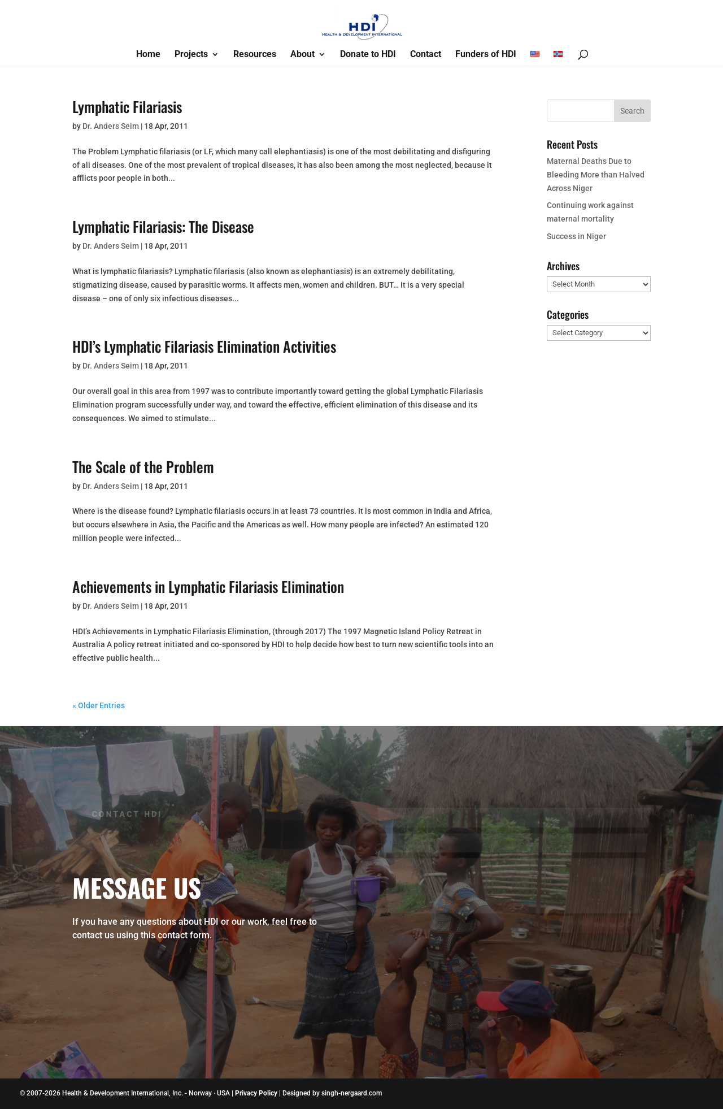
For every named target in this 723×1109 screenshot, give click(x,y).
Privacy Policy (256, 1093)
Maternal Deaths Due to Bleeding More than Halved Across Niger (595, 175)
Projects (191, 54)
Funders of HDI (485, 54)
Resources (254, 54)
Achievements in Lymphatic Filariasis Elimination (208, 586)
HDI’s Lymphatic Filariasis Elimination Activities (204, 346)
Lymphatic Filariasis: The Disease (163, 226)
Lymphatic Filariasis (127, 107)
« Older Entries (98, 705)
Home (148, 54)
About (302, 54)
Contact (425, 54)
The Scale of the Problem (143, 467)
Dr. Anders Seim (110, 126)
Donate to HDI (368, 54)
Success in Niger (576, 236)
